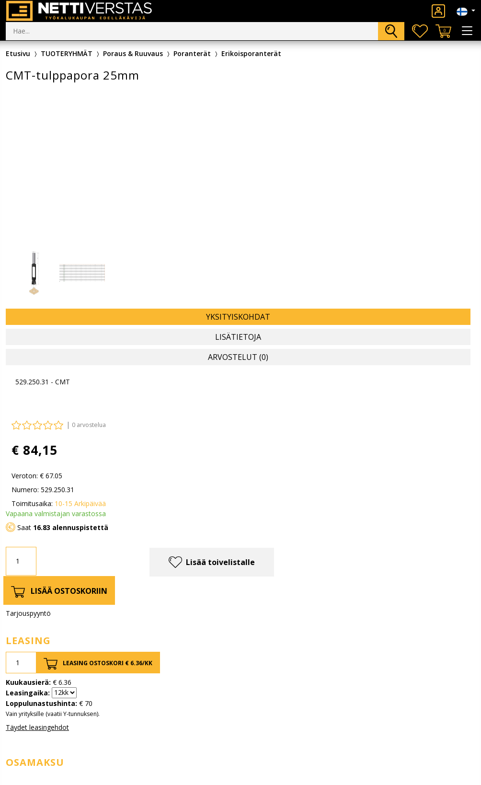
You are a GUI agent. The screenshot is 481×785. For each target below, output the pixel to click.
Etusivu (18, 53)
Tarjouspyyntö (28, 613)
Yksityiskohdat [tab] (238, 317)
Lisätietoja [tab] (238, 337)
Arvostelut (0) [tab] (238, 357)
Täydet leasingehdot (37, 727)
